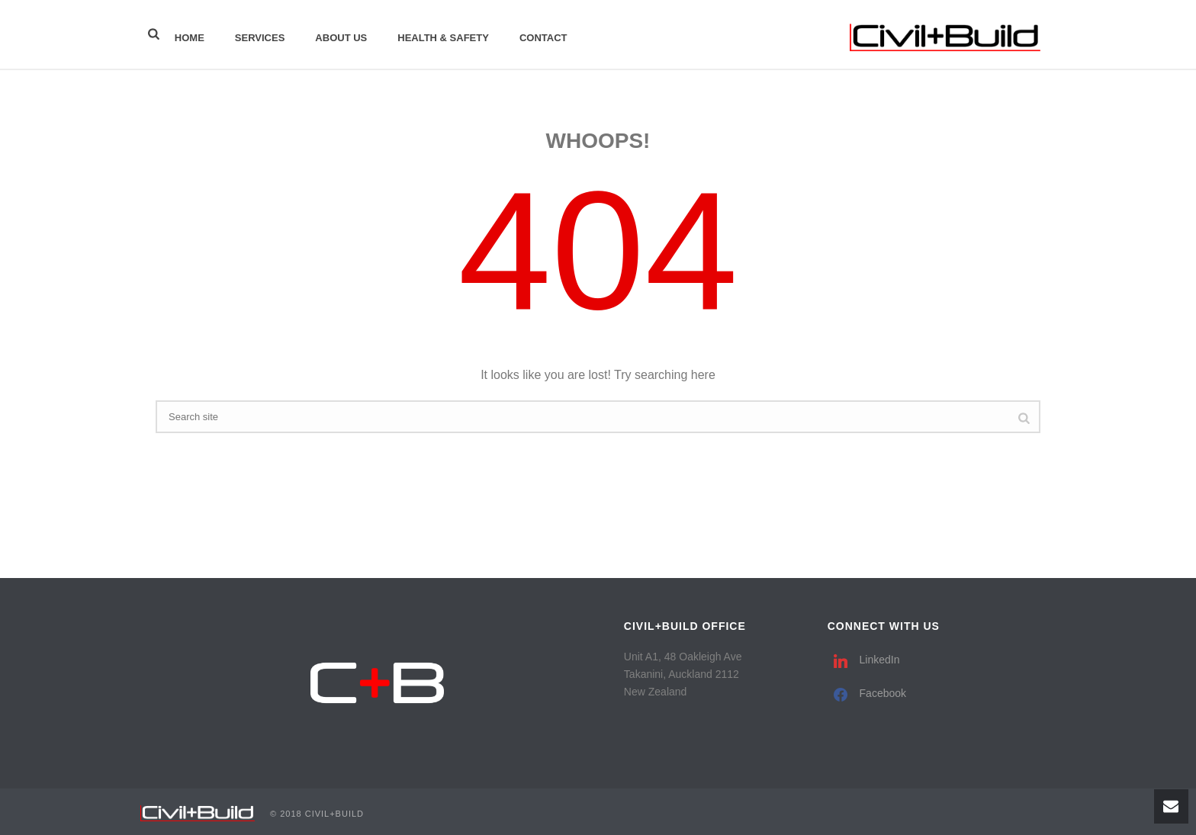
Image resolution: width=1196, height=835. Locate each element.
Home (189, 37)
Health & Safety (443, 37)
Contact (543, 37)
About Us (341, 37)
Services (260, 37)
